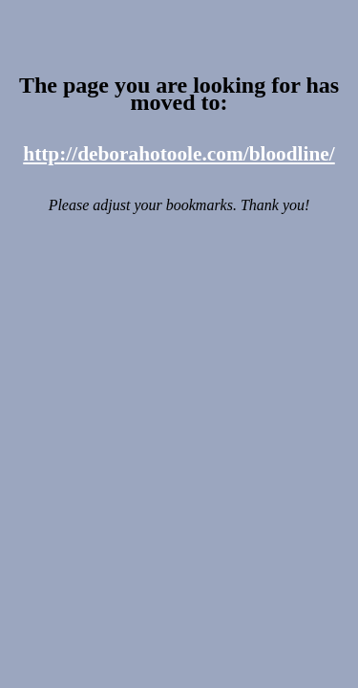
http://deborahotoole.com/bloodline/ (178, 153)
